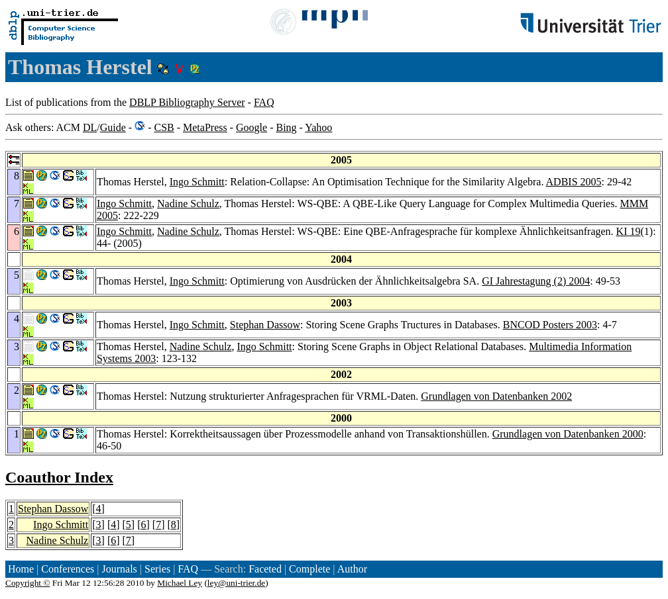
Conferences (67, 569)
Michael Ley (179, 583)
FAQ (264, 102)
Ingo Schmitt (197, 181)
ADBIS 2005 (574, 181)
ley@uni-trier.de (236, 583)
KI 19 (628, 231)
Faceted (265, 569)
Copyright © (27, 583)
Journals (119, 569)
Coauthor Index (59, 477)
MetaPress (205, 127)
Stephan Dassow (265, 324)
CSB (164, 127)
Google (251, 127)
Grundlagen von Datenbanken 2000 (567, 433)
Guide (113, 127)
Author (352, 569)
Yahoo (318, 127)
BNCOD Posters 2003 (550, 324)
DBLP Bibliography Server (187, 102)
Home (21, 569)
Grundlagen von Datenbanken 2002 (496, 396)
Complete (309, 569)
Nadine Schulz (188, 203)
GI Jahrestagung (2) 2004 (536, 281)
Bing (286, 127)
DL (90, 127)
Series (157, 569)
